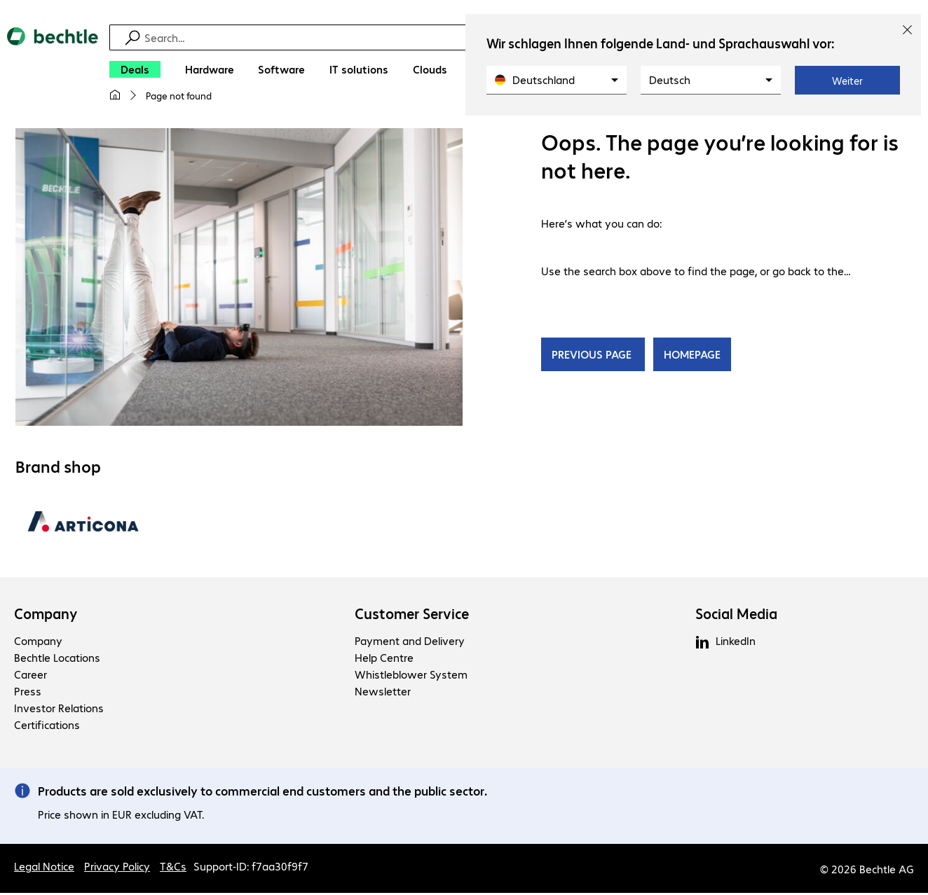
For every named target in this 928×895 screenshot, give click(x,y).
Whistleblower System (411, 676)
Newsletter (383, 693)
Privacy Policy (117, 868)
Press (27, 693)
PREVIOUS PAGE (593, 356)
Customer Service (412, 615)
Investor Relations (59, 709)
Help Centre (384, 659)
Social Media (736, 615)
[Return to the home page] (52, 70)
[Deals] (135, 69)
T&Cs (173, 868)
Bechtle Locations (57, 659)
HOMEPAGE (692, 356)
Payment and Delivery (410, 642)
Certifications (47, 726)
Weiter (847, 81)
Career (30, 676)
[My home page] (115, 95)
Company (46, 615)
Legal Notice (44, 868)
